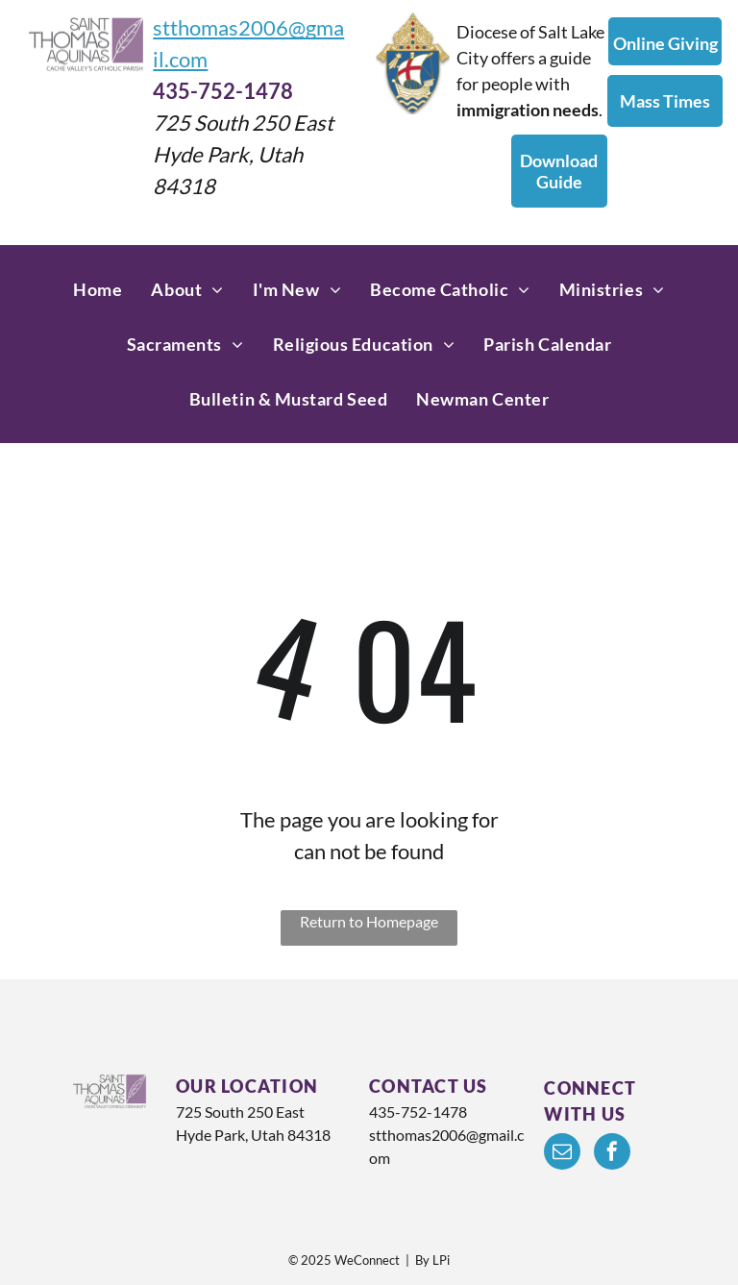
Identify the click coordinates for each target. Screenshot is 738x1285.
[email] (562, 1153)
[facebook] (612, 1153)
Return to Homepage (369, 921)
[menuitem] (97, 289)
